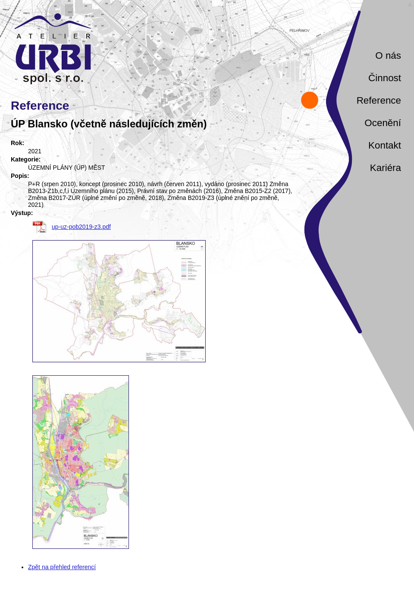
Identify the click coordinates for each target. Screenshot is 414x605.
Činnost (384, 78)
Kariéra (385, 167)
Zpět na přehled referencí (62, 567)
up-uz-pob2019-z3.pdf (81, 226)
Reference (379, 100)
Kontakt (384, 145)
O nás (388, 55)
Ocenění (382, 122)
